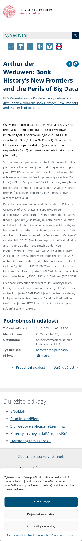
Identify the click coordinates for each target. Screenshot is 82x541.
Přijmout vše (41, 502)
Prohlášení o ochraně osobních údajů (50, 535)
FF (5, 98)
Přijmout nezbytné (41, 514)
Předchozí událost (28, 367)
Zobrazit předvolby (41, 526)
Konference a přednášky (50, 98)
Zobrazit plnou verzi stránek (41, 456)
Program (44, 356)
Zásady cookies (16, 535)
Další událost (66, 367)
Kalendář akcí (20, 98)
